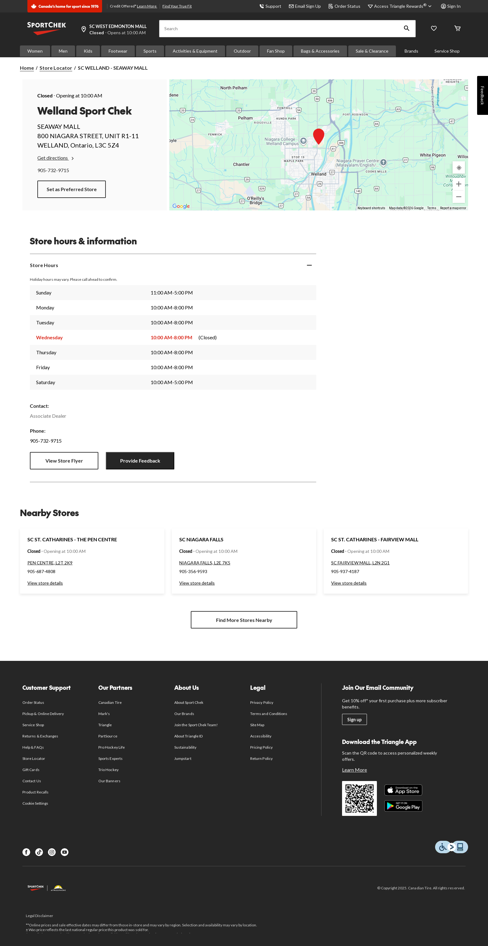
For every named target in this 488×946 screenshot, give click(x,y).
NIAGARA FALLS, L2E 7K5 (204, 562)
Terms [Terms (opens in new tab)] (431, 208)
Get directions (56, 158)
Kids (88, 51)
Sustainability (185, 747)
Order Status (344, 6)
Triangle (105, 724)
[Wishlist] (434, 28)
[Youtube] (64, 852)
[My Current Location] (459, 167)
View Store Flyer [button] (64, 461)
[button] (407, 28)
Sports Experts (110, 758)
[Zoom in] (459, 184)
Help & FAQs (33, 747)
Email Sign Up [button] (305, 6)
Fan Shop (276, 51)
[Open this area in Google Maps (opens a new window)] (181, 206)
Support (270, 6)
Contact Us (31, 781)
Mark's (104, 713)
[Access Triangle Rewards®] (404, 6)
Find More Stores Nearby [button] (244, 620)
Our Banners (109, 781)
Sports (150, 51)
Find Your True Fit (177, 6)
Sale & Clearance (372, 51)
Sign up (354, 719)
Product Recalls (35, 792)
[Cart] (457, 28)
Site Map (257, 724)
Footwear (118, 51)
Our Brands (184, 713)
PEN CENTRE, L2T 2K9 (50, 562)
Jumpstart (182, 758)
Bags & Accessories (320, 51)
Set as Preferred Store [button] (72, 189)
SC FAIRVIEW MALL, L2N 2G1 (360, 562)
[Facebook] (26, 852)
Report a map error (453, 208)
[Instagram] (52, 852)
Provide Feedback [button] (140, 461)
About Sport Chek (188, 702)
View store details (45, 583)
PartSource (107, 736)
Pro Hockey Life (111, 747)
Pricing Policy (261, 747)
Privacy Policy (261, 702)
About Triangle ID (188, 736)
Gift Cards (30, 769)
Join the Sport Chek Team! (196, 724)
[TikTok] (39, 852)
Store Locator (56, 68)
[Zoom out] (459, 197)
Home (27, 68)
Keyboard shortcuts (371, 208)
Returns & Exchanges (40, 736)
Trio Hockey (108, 769)
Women (35, 51)
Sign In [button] (451, 6)
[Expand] (309, 265)
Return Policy (261, 758)
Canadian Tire (110, 702)
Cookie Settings (35, 803)
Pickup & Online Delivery (43, 713)
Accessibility (260, 736)
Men (63, 51)
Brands (411, 51)
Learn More (147, 6)
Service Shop (447, 51)
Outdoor (242, 51)
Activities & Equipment (195, 51)
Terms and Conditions (268, 713)
